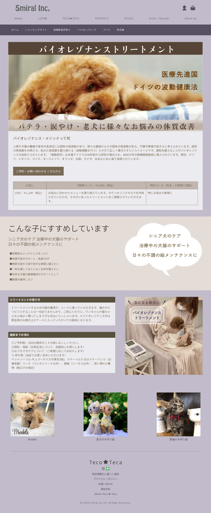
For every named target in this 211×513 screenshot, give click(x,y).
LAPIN (42, 18)
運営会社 (105, 489)
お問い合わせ (105, 484)
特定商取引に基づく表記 (105, 474)
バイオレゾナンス (87, 29)
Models (32, 437)
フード (106, 29)
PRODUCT (102, 18)
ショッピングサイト (36, 29)
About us (190, 18)
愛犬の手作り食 (105, 437)
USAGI (128, 18)
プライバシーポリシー (105, 479)
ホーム (15, 29)
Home (18, 18)
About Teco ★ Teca (105, 493)
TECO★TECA (71, 18)
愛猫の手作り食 (178, 437)
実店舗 (120, 29)
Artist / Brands (159, 18)
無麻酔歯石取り (62, 29)
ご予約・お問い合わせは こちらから (38, 171)
